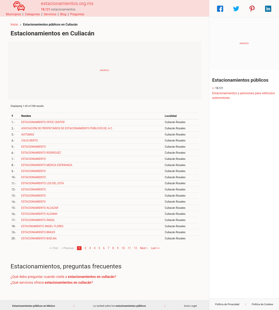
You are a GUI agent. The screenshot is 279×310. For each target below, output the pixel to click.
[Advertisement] (104, 69)
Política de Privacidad (227, 304)
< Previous (67, 246)
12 (135, 246)
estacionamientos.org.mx (64, 6)
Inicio (16, 23)
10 (123, 246)
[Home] (17, 8)
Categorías (154, 8)
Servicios (172, 8)
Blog (185, 8)
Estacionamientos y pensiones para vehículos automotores (243, 95)
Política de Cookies (262, 304)
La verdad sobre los (119, 304)
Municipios (135, 8)
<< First (53, 246)
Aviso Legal (190, 304)
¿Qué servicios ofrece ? (53, 281)
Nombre (27, 114)
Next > (144, 246)
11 (129, 246)
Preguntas (199, 8)
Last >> (155, 246)
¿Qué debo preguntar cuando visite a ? (65, 275)
